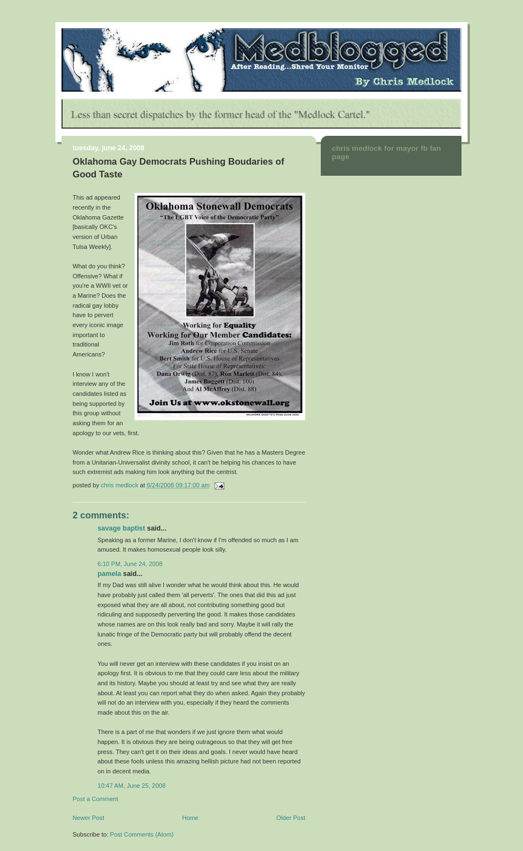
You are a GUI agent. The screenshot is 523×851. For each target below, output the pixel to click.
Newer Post (88, 817)
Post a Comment (95, 799)
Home (190, 817)
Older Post (290, 817)
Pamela (109, 574)
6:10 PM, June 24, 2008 (130, 563)
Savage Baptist (121, 528)
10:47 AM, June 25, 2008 (132, 785)
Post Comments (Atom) (142, 834)
